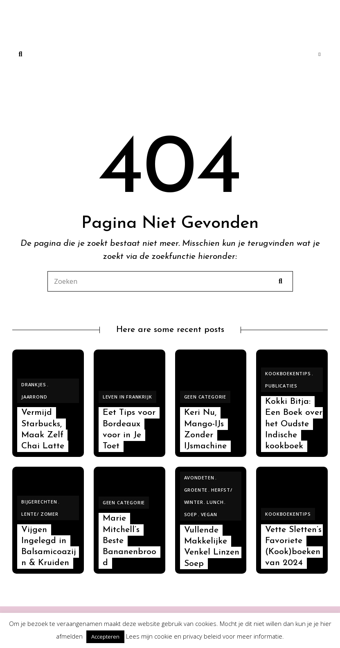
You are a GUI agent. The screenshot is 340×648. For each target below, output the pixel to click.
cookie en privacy (178, 636)
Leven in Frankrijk (127, 397)
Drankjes (33, 384)
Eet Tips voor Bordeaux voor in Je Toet (129, 429)
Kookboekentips (288, 373)
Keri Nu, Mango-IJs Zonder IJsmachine (205, 429)
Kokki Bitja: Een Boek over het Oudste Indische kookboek (293, 423)
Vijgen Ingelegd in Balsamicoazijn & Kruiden (48, 547)
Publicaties (281, 386)
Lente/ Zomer (40, 514)
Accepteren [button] (105, 636)
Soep (190, 514)
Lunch (215, 502)
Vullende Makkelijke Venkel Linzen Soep (211, 547)
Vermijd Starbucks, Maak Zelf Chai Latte (42, 429)
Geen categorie (205, 397)
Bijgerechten (39, 502)
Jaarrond (34, 397)
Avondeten (199, 477)
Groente (196, 490)
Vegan (209, 514)
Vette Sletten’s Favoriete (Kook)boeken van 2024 (293, 547)
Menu (319, 54)
